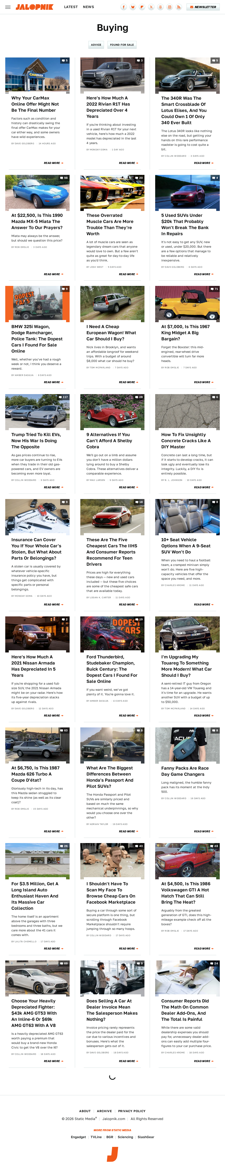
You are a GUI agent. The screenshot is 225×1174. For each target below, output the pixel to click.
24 (216, 963)
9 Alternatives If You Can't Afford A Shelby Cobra (109, 440)
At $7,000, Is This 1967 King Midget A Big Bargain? (185, 332)
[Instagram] (169, 7)
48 (216, 846)
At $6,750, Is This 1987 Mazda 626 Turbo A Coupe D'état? (35, 774)
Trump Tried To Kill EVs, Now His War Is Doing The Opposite (36, 440)
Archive (104, 1111)
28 (141, 397)
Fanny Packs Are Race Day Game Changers (185, 771)
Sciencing (125, 1137)
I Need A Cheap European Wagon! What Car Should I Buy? (111, 332)
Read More (52, 163)
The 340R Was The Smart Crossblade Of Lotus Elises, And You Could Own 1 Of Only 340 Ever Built (184, 110)
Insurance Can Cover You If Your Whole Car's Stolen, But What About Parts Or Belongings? (36, 549)
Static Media (85, 1119)
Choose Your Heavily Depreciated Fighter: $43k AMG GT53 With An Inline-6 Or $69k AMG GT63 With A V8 (34, 1013)
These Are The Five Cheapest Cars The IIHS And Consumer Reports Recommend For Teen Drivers (111, 552)
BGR (109, 1137)
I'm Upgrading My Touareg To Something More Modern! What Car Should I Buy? (186, 666)
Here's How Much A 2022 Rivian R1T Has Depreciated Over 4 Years (108, 107)
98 (66, 177)
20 (141, 177)
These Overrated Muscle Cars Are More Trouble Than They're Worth (110, 224)
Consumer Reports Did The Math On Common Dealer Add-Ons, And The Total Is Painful (185, 1010)
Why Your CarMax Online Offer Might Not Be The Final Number (35, 104)
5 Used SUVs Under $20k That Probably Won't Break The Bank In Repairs (185, 224)
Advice (96, 44)
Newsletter (203, 7)
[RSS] (179, 7)
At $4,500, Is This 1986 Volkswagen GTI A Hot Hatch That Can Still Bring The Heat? (185, 893)
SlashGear (146, 1137)
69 (66, 963)
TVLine (96, 1137)
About (85, 1111)
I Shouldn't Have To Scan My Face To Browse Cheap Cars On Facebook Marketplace (110, 893)
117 (65, 397)
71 (216, 289)
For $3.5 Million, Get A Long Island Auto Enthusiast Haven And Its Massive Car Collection (34, 896)
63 (66, 730)
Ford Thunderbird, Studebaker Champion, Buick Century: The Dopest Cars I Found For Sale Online (111, 669)
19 (141, 619)
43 (141, 846)
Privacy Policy (132, 1111)
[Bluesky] (133, 7)
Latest (71, 7)
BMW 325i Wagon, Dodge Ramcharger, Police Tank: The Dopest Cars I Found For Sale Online (37, 339)
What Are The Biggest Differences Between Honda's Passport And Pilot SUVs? (109, 777)
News (88, 7)
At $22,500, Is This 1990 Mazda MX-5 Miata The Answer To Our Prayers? (37, 221)
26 (66, 846)
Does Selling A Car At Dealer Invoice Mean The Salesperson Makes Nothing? (112, 1010)
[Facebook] (123, 7)
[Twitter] (151, 7)
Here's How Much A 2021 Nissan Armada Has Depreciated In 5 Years (33, 666)
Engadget (78, 1137)
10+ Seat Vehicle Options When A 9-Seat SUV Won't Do (186, 546)
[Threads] (160, 7)
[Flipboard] (142, 7)
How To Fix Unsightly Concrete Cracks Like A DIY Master (186, 440)
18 (141, 502)
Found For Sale (122, 44)
